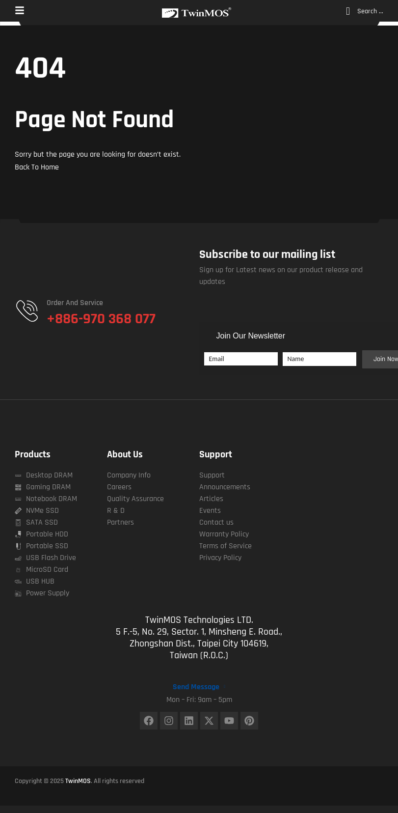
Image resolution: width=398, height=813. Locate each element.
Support (215, 454)
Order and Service (75, 303)
